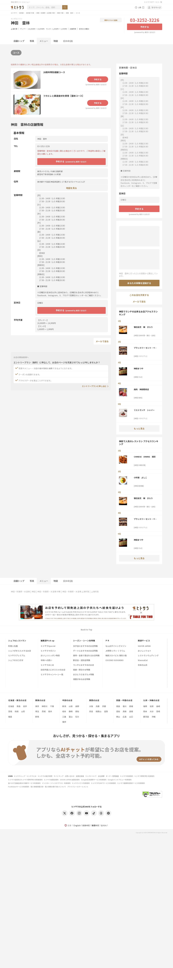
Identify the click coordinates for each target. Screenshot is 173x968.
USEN (10, 776)
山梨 (71, 706)
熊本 (145, 711)
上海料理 (14, 29)
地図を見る (71, 187)
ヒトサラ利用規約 (126, 776)
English (77, 825)
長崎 (158, 706)
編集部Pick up (47, 640)
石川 (77, 716)
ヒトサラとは (31, 776)
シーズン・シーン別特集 (84, 640)
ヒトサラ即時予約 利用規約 (144, 776)
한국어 (104, 825)
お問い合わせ (69, 776)
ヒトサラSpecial (48, 646)
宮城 (10, 711)
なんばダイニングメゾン (115, 646)
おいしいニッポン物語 (50, 655)
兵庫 (97, 706)
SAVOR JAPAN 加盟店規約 (70, 779)
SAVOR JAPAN (144, 646)
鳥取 (125, 711)
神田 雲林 (69, 13)
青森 (18, 706)
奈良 (91, 711)
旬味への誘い (46, 660)
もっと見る (139, 428)
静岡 (71, 711)
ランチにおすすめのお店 (83, 665)
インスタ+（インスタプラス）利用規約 (56, 783)
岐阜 (64, 711)
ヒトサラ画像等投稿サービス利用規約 (131, 783)
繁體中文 (95, 825)
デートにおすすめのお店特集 (85, 651)
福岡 (145, 706)
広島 (125, 716)
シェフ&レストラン (17, 640)
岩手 (25, 706)
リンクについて (91, 776)
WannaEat (143, 660)
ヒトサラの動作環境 (45, 776)
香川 (125, 706)
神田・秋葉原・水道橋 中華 (45, 13)
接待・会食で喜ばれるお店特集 (86, 655)
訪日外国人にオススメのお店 (53, 670)
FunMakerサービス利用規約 (18, 786)
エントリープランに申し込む (94, 386)
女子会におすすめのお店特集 (85, 646)
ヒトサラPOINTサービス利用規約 (103, 783)
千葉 (52, 706)
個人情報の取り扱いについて (55, 786)
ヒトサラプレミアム (16, 655)
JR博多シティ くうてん (115, 651)
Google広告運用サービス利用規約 (93, 779)
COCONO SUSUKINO (114, 660)
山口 (131, 716)
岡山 (118, 716)
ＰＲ (107, 640)
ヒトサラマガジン (48, 651)
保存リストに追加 (110, 20)
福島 (10, 716)
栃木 (50, 711)
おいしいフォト (144, 651)
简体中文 (86, 825)
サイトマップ (58, 776)
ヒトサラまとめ (47, 665)
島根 (131, 711)
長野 (77, 706)
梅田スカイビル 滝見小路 (116, 655)
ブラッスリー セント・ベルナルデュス (145, 348)
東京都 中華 (30, 13)
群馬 (37, 716)
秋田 (17, 711)
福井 (64, 721)
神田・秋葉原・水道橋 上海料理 (75, 591)
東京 (37, 706)
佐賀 (152, 706)
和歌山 (98, 711)
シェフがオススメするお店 (19, 651)
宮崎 (158, 711)
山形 (23, 711)
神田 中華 (60, 13)
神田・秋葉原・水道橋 (20, 591)
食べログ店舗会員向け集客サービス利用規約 (24, 783)
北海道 (11, 706)
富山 (71, 716)
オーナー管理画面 (112, 776)
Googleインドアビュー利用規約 (120, 779)
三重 (64, 716)
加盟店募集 (80, 776)
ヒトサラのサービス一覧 (153, 2)
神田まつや (138, 368)
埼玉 (37, 711)
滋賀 (106, 711)
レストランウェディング (148, 655)
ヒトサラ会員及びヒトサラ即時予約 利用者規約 (25, 779)
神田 (33, 591)
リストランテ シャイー (144, 410)
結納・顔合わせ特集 (81, 670)
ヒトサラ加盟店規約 (51, 779)
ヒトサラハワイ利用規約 (81, 783)
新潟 (64, 706)
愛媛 (131, 706)
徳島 (118, 706)
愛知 (77, 711)
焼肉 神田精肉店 (141, 389)
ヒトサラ (14, 13)
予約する (144, 26)
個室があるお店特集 (81, 679)
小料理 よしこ (140, 477)
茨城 (44, 711)
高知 (118, 711)
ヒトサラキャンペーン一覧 (52, 674)
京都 (104, 706)
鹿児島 (146, 716)
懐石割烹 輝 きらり (143, 327)
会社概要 (101, 776)
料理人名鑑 (13, 646)
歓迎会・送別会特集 (81, 660)
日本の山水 (142, 665)
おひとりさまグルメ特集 (83, 674)
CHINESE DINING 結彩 (145, 456)
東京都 (21, 13)
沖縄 (153, 716)
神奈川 (44, 706)
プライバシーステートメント (77, 786)
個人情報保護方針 (37, 786)
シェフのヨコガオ (15, 660)
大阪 (91, 706)
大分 (152, 711)
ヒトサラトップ (19, 776)
